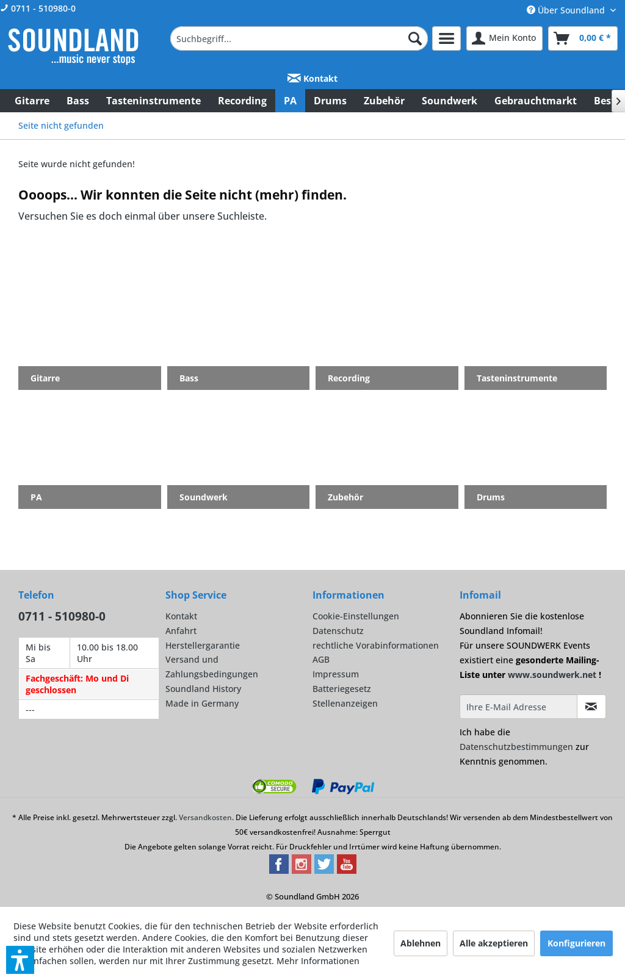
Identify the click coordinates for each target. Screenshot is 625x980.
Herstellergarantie (202, 645)
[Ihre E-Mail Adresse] (518, 706)
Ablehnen (420, 943)
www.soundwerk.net (552, 674)
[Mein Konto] (504, 38)
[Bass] (78, 100)
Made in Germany (202, 703)
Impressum (335, 674)
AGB (321, 659)
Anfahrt (181, 630)
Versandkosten (205, 817)
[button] (20, 960)
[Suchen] (415, 38)
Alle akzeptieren (494, 943)
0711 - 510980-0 (38, 8)
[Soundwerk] (449, 100)
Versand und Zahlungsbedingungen (211, 667)
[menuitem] (299, 38)
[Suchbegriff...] (299, 38)
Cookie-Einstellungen (355, 616)
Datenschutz (338, 630)
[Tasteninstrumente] (153, 100)
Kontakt (312, 78)
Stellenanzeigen (345, 703)
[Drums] (330, 100)
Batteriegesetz (341, 688)
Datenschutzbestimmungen (516, 746)
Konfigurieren (576, 943)
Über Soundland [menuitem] (567, 10)
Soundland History (203, 688)
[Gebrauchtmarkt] (535, 100)
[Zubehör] (384, 100)
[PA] (290, 100)
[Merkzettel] (446, 38)
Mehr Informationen (317, 961)
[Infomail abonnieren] (591, 706)
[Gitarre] (32, 100)
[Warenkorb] (583, 38)
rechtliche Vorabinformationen (375, 645)
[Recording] (242, 100)
